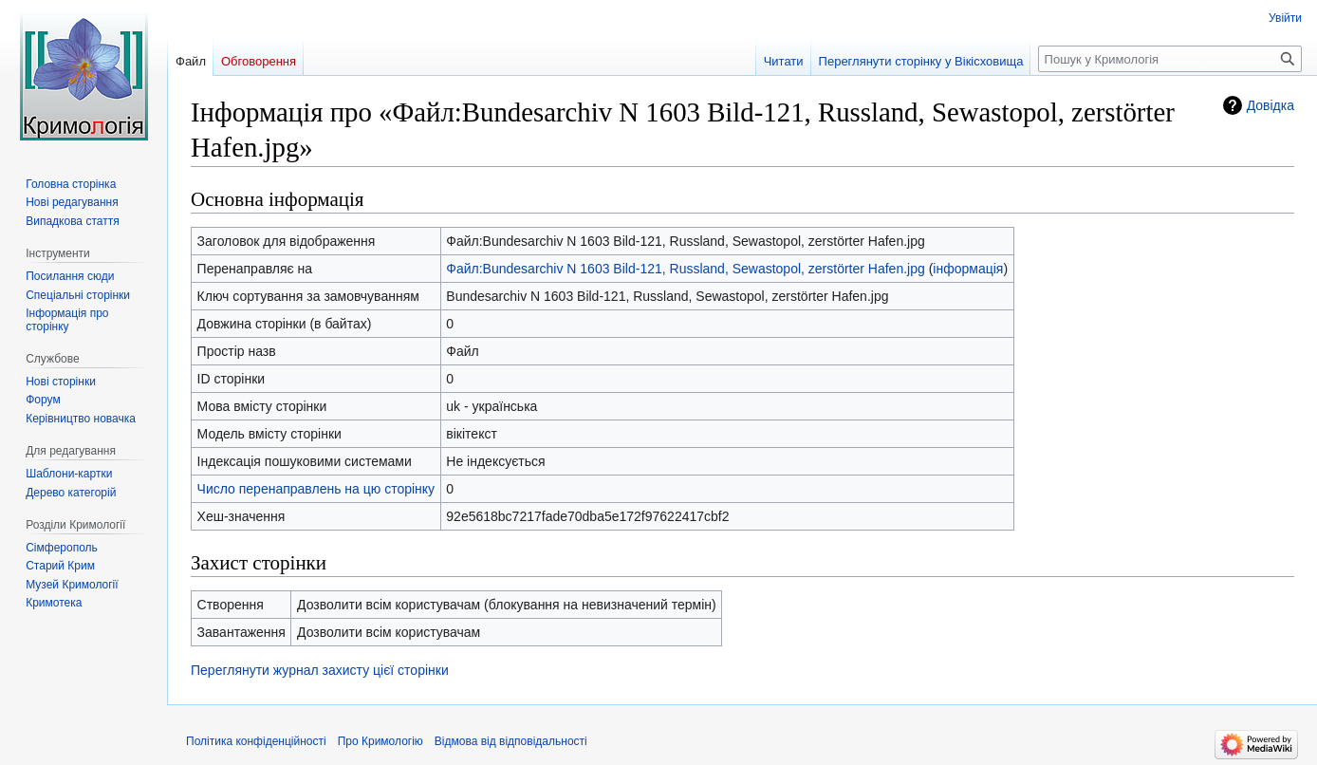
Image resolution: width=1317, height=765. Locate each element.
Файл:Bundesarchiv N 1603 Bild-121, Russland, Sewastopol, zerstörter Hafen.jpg (685, 268)
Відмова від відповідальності (511, 741)
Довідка (1270, 105)
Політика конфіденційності (256, 741)
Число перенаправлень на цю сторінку (316, 488)
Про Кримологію (380, 741)
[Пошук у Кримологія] (1170, 59)
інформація (968, 268)
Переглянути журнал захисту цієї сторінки (320, 670)
